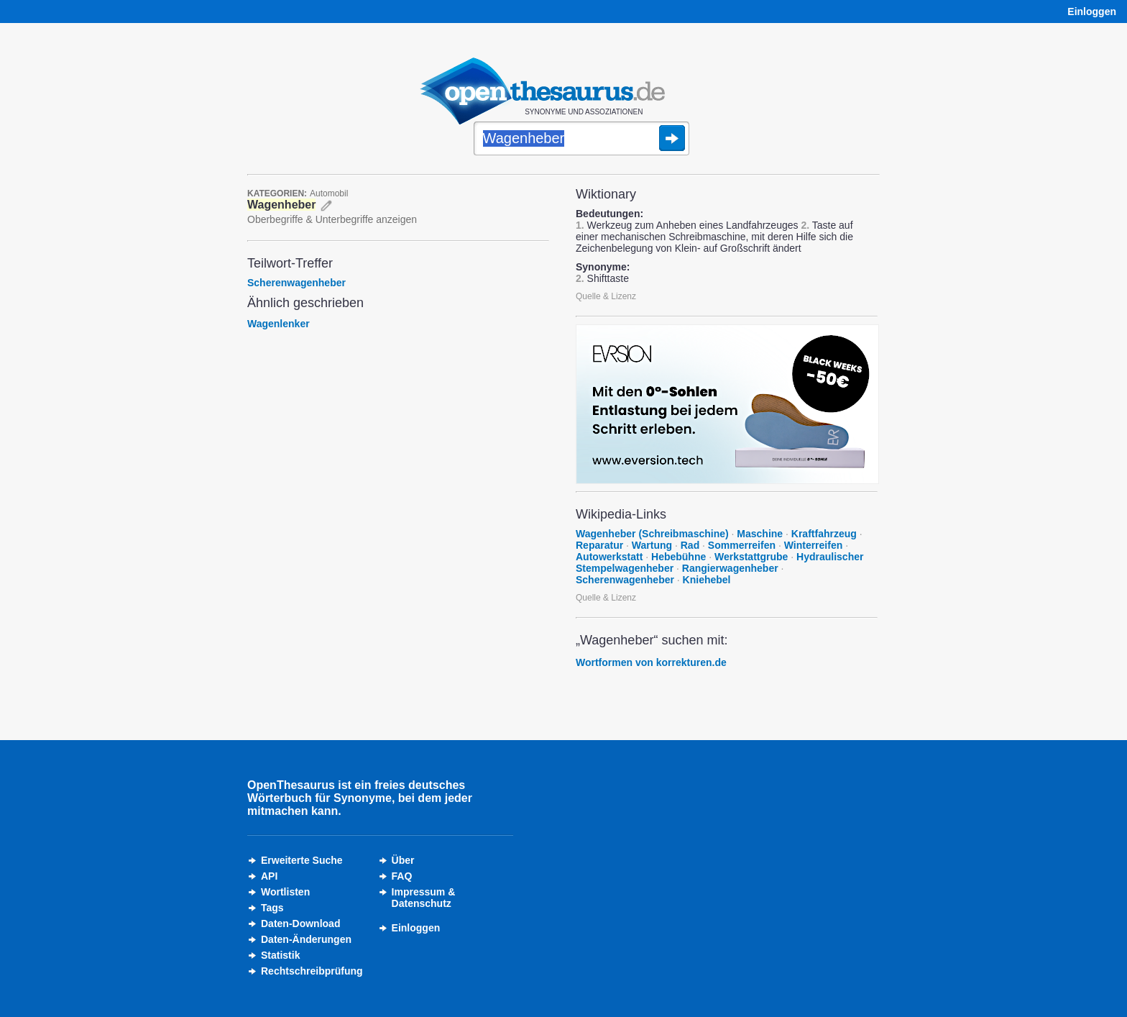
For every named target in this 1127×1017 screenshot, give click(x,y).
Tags (272, 907)
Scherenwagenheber (296, 282)
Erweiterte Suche (302, 860)
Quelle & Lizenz (606, 296)
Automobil (329, 193)
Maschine (760, 533)
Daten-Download (300, 923)
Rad (690, 545)
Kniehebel (707, 579)
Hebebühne (678, 556)
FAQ (402, 876)
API (269, 876)
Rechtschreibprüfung (312, 971)
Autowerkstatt (609, 556)
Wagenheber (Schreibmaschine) (652, 533)
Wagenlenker (278, 323)
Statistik (280, 955)
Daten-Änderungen (306, 939)
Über (403, 860)
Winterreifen (813, 545)
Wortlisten (285, 892)
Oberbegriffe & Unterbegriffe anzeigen (332, 219)
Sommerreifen (742, 545)
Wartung (652, 545)
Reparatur (599, 545)
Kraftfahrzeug (824, 533)
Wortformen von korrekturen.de (651, 662)
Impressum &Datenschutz (424, 897)
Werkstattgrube (751, 556)
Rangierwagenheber (730, 568)
